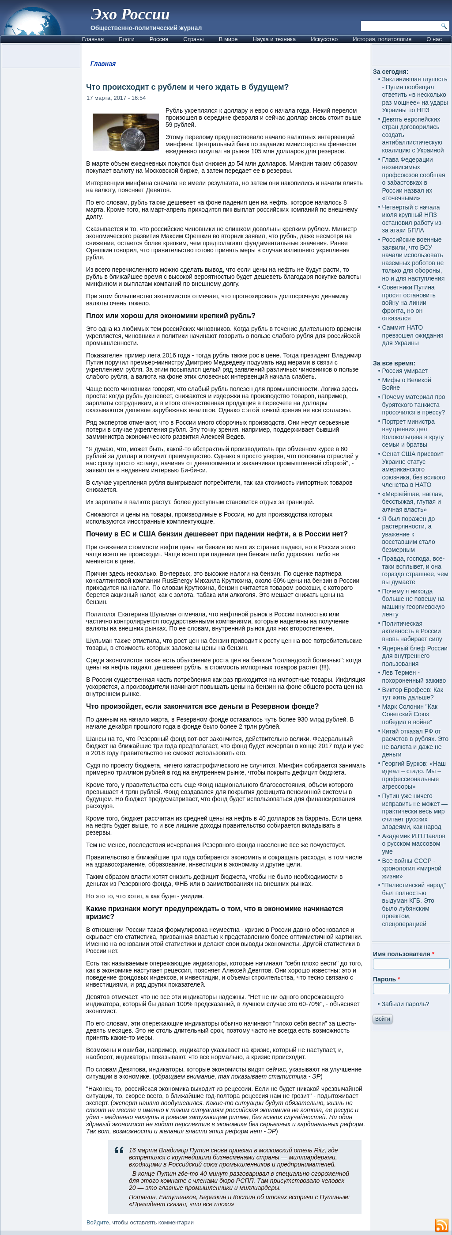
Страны (193, 39)
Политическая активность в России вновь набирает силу (412, 631)
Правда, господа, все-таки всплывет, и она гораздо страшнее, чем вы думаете (415, 570)
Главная (93, 39)
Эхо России (130, 14)
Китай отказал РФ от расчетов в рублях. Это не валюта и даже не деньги (415, 743)
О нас (434, 39)
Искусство (324, 39)
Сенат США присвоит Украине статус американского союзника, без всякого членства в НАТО (414, 469)
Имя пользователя (403, 954)
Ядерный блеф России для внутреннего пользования (415, 656)
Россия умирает (405, 370)
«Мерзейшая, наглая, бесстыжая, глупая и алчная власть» (413, 501)
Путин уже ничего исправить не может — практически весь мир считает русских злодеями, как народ (415, 811)
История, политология (382, 39)
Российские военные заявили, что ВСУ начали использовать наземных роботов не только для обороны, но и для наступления (413, 259)
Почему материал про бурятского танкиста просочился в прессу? (413, 404)
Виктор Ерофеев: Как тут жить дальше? (412, 693)
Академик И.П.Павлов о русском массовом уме (413, 843)
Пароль (386, 979)
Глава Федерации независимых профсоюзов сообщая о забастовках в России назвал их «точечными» (413, 179)
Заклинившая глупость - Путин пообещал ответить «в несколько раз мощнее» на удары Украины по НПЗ (415, 95)
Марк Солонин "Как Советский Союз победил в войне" (409, 714)
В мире (228, 39)
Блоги (126, 39)
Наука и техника (274, 39)
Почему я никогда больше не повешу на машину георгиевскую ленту (413, 603)
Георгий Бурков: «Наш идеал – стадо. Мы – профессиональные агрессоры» (414, 775)
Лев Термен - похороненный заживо (414, 676)
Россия (159, 39)
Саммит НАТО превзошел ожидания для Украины (413, 335)
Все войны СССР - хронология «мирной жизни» (412, 868)
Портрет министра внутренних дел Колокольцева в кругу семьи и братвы (413, 433)
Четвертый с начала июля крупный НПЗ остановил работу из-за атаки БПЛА (413, 219)
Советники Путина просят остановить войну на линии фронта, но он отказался (409, 303)
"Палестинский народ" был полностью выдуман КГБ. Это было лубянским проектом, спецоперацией (414, 904)
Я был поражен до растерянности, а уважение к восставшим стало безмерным (408, 534)
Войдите (98, 1222)
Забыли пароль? (405, 1003)
